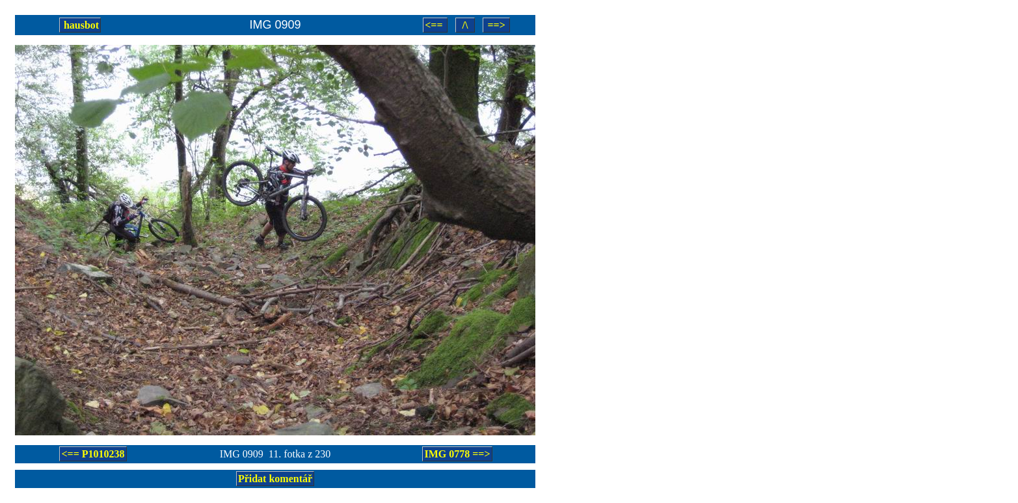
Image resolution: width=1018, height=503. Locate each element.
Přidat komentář (275, 478)
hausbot (80, 25)
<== (435, 25)
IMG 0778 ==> (457, 453)
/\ (465, 25)
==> (496, 25)
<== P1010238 (92, 453)
